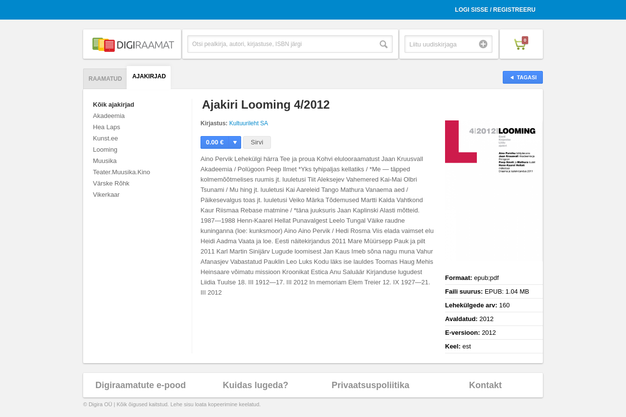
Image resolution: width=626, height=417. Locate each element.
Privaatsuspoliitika (370, 385)
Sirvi (257, 142)
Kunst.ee (105, 138)
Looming (105, 149)
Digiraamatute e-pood (140, 385)
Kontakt (485, 385)
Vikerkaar (106, 194)
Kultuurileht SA (248, 123)
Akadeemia (109, 115)
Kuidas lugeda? (255, 385)
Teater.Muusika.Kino (121, 172)
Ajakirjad (149, 76)
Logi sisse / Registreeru (495, 9)
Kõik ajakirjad (113, 104)
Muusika (104, 160)
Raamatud (105, 78)
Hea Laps (106, 127)
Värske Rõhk (111, 183)
